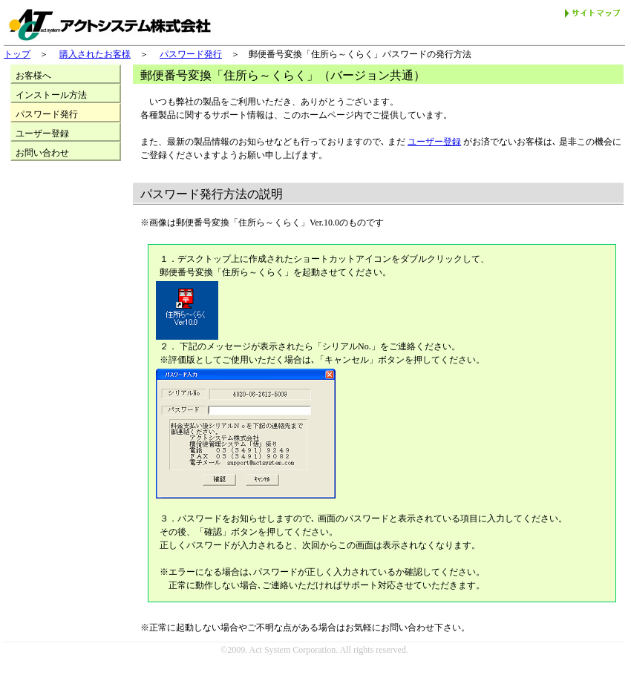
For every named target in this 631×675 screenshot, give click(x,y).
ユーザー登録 (434, 141)
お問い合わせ (42, 153)
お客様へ (33, 75)
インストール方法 (51, 95)
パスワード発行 (191, 54)
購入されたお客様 (95, 54)
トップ (17, 54)
